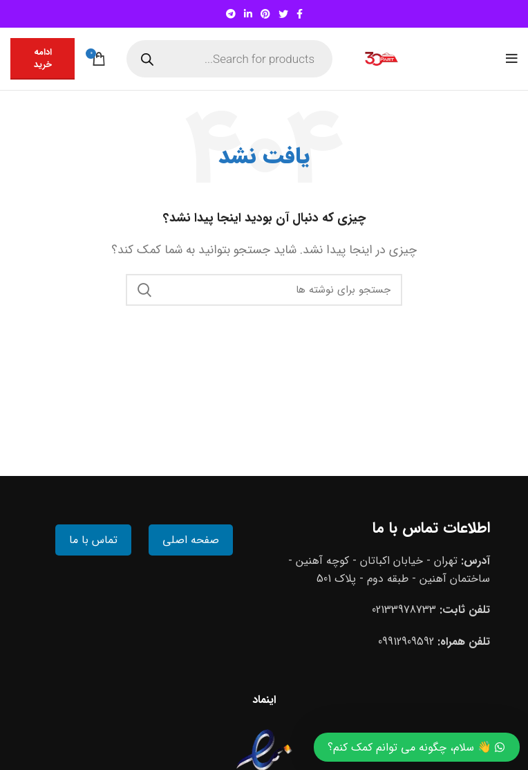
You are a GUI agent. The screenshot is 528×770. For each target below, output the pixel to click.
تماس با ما (93, 540)
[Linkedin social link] (248, 14)
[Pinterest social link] (265, 14)
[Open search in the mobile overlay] (229, 58)
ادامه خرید (43, 58)
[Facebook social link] (299, 14)
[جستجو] (264, 290)
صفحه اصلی (190, 540)
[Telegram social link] (231, 14)
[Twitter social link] (283, 14)
